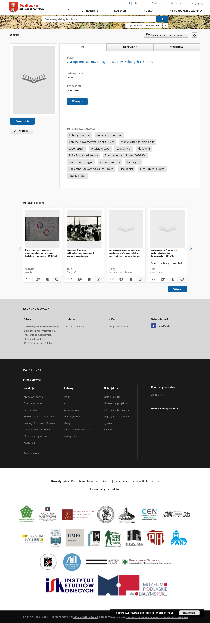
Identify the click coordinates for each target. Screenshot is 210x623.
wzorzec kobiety (110, 162)
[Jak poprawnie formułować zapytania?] (165, 25)
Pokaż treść (22, 121)
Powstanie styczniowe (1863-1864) (125, 155)
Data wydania (72, 416)
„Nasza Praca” (77, 175)
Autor (67, 403)
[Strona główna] (69, 10)
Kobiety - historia (79, 135)
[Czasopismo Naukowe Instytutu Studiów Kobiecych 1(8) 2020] (34, 80)
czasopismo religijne (81, 162)
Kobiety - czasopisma (109, 135)
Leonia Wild (123, 148)
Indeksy (148, 10)
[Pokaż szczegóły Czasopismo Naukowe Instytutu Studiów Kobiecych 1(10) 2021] (181, 279)
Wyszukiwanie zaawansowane (144, 25)
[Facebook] (153, 326)
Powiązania (70, 436)
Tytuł (67, 397)
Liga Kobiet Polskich (152, 169)
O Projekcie (90, 10)
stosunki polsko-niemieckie (137, 142)
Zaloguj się (196, 3)
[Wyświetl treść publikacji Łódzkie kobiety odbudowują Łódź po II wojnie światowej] (89, 279)
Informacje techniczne (117, 410)
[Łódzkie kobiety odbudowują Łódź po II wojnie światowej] (84, 229)
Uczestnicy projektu (115, 403)
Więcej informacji (165, 613)
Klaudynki (144, 148)
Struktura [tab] (176, 47)
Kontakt (108, 429)
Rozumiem (189, 612)
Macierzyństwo (100, 148)
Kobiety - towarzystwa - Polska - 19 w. (91, 142)
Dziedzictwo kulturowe (37, 429)
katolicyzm (133, 162)
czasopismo (74, 90)
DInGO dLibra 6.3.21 (85, 616)
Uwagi (67, 423)
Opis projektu (112, 397)
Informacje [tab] (129, 47)
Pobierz (20, 130)
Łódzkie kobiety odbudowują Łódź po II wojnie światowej (81, 252)
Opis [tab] (82, 47)
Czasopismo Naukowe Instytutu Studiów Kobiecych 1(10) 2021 (163, 252)
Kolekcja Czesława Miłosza (39, 423)
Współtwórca (71, 410)
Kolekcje (120, 10)
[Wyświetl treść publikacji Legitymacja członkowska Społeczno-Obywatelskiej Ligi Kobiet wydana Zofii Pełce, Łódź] (130, 279)
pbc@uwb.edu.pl (118, 326)
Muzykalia (29, 442)
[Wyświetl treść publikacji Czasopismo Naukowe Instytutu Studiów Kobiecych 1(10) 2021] (172, 279)
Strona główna (32, 379)
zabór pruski (76, 148)
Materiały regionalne (36, 436)
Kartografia (30, 410)
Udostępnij (175, 3)
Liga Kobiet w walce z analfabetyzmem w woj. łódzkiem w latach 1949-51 (41, 252)
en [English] (135, 3)
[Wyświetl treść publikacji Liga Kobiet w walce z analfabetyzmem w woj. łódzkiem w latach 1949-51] (47, 279)
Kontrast (157, 3)
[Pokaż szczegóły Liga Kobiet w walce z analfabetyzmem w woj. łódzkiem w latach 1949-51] (56, 279)
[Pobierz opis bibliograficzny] (37, 279)
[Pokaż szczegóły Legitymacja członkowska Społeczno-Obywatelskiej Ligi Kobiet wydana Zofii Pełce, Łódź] (140, 279)
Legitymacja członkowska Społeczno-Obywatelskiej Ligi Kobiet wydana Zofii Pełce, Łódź (124, 252)
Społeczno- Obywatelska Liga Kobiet (91, 169)
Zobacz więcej (32, 453)
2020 (70, 77)
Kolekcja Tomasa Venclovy (39, 416)
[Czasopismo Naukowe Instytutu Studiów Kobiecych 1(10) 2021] (168, 229)
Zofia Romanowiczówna (83, 155)
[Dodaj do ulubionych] (194, 35)
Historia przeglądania (186, 10)
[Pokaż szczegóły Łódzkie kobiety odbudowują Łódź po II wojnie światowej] (98, 279)
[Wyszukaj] (162, 19)
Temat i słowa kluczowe (77, 429)
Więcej (177, 289)
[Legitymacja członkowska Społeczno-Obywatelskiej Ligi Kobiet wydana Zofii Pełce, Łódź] (126, 229)
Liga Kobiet (126, 169)
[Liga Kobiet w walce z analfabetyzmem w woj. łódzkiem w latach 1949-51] (42, 229)
